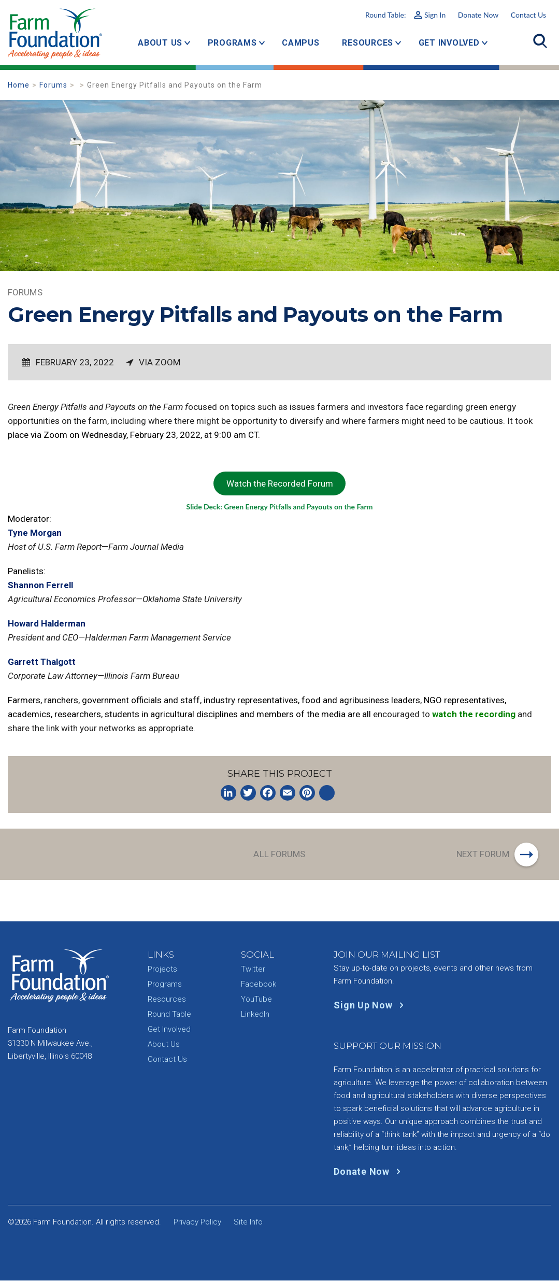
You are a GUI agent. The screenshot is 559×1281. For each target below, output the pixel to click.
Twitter (253, 969)
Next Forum (482, 854)
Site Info (248, 1222)
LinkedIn (255, 1014)
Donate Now (478, 14)
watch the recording (473, 714)
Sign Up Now (371, 1005)
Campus (301, 43)
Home (19, 85)
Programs (232, 43)
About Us (160, 43)
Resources (367, 43)
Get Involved (449, 43)
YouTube (256, 999)
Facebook (258, 984)
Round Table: (405, 14)
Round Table (169, 1014)
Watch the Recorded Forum (279, 483)
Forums (53, 85)
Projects (162, 969)
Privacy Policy (197, 1222)
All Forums (279, 854)
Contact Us (528, 14)
